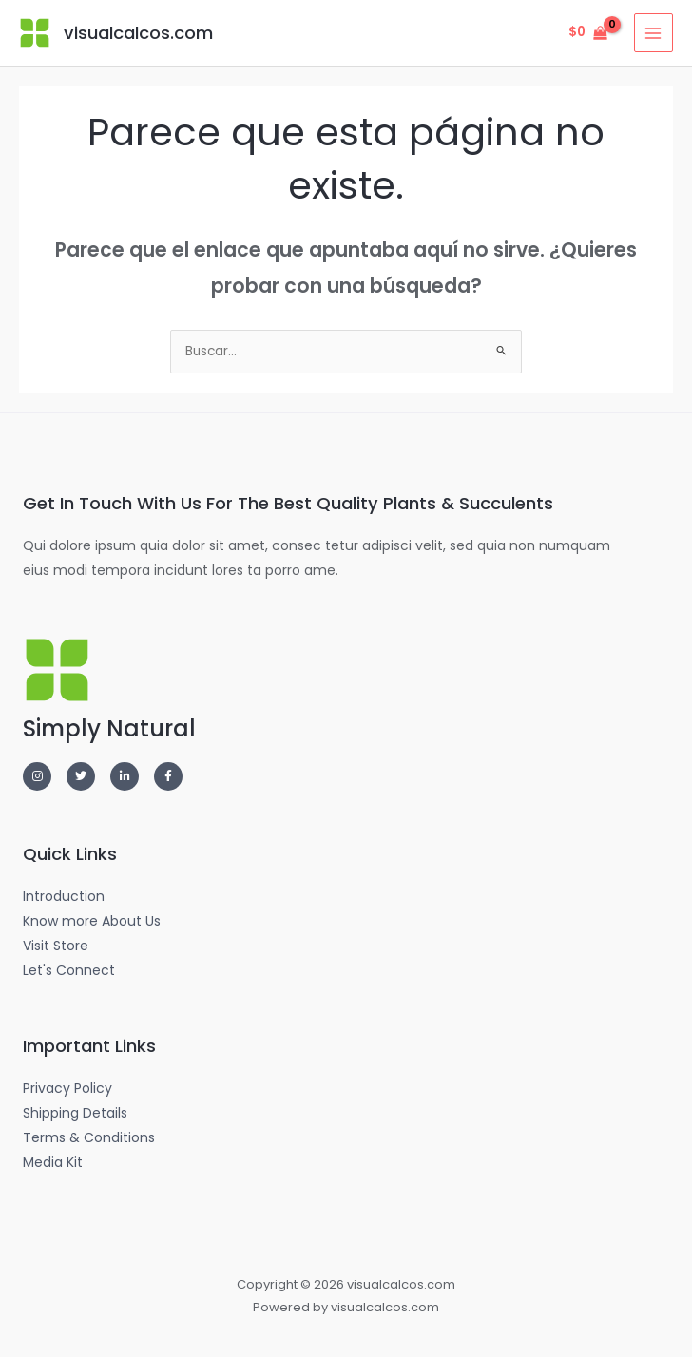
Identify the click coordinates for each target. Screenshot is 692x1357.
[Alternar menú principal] (653, 32)
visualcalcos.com (137, 33)
